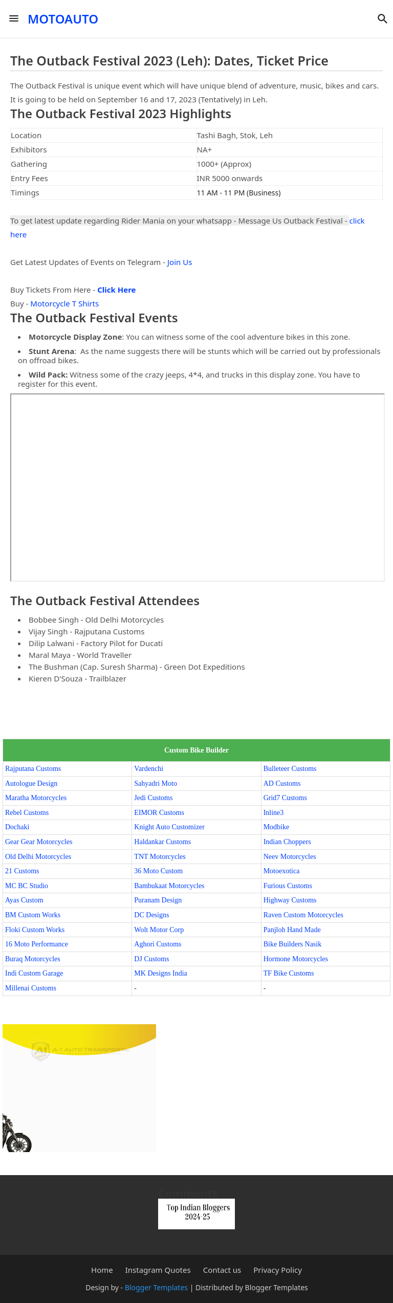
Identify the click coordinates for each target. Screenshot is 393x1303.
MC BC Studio (26, 886)
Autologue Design (31, 783)
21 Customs (22, 871)
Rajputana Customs (33, 768)
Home (102, 1270)
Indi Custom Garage (34, 973)
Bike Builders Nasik (293, 944)
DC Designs (151, 915)
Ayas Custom (24, 900)
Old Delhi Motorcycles (38, 856)
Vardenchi (148, 768)
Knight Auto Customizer (169, 827)
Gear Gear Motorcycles (38, 842)
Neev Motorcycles (290, 856)
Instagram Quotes (158, 1270)
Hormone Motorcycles (296, 959)
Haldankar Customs (162, 842)
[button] (383, 19)
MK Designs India (160, 973)
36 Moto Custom (158, 871)
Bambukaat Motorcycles (169, 886)
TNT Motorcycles (159, 856)
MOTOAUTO (63, 18)
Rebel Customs (27, 812)
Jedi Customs (153, 798)
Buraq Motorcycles (32, 959)
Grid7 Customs (285, 798)
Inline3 (274, 812)
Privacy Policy (277, 1270)
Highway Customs (290, 900)
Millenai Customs (30, 988)
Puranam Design (158, 900)
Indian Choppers (287, 842)
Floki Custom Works (34, 930)
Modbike (277, 827)
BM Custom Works (32, 915)
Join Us (179, 262)
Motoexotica (282, 871)
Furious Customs (288, 886)
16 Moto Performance (36, 944)
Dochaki (17, 827)
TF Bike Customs (289, 973)
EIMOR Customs (159, 812)
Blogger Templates (156, 1287)
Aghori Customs (157, 944)
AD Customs (282, 783)
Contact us (222, 1270)
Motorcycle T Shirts (64, 303)
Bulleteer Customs (290, 768)
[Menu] (14, 19)
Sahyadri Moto (155, 783)
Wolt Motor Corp (159, 930)
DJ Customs (151, 959)
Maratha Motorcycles (36, 798)
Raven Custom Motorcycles (303, 915)
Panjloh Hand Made (292, 930)
